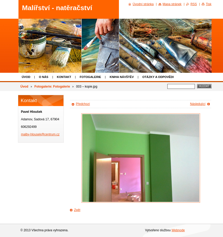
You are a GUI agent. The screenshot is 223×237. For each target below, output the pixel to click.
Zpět (77, 210)
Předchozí (83, 104)
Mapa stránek (172, 4)
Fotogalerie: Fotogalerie (52, 86)
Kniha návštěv (122, 76)
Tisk (209, 4)
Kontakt (64, 76)
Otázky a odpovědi (158, 76)
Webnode (178, 230)
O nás (43, 76)
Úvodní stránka (143, 4)
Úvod (26, 76)
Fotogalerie (90, 76)
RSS (193, 4)
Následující (197, 104)
